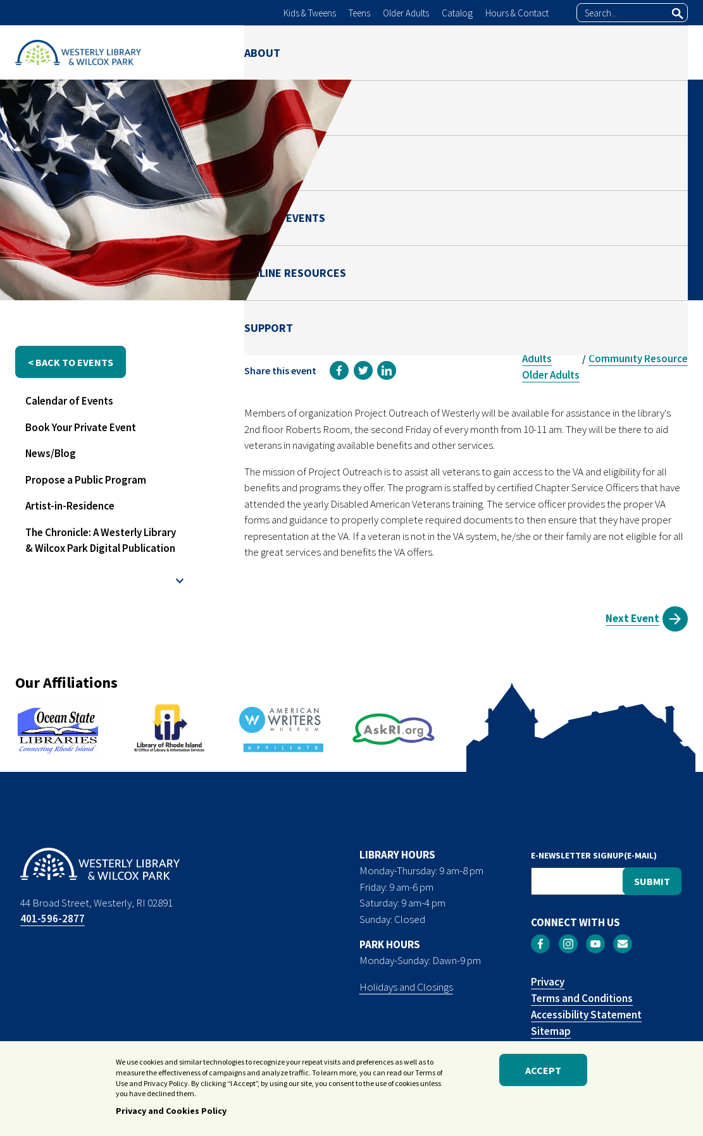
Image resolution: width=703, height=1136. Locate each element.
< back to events (70, 362)
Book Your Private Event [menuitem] (80, 427)
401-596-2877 (52, 918)
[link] (339, 370)
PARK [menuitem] (379, 52)
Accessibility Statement (586, 1015)
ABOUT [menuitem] (262, 52)
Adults (537, 358)
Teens (359, 13)
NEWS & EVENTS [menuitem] (453, 52)
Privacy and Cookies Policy (171, 1112)
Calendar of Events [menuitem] (69, 401)
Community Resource (638, 358)
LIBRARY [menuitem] (323, 52)
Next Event (632, 618)
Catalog (457, 13)
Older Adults (406, 13)
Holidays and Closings (406, 987)
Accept (543, 1071)
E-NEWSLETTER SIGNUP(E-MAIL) (594, 855)
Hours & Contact (517, 13)
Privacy (547, 982)
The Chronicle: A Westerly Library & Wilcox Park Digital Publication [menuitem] (100, 540)
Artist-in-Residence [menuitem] (70, 506)
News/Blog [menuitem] (50, 453)
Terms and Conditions (582, 998)
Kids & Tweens (309, 13)
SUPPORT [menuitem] (663, 52)
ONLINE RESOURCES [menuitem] (567, 52)
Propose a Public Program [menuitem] (85, 480)
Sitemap (551, 1031)
